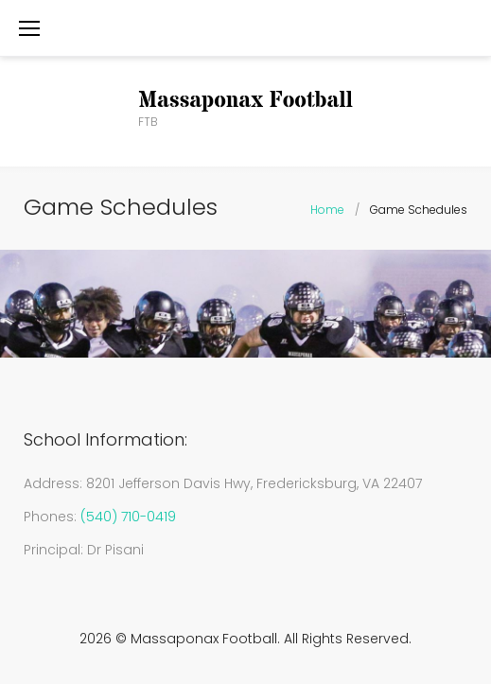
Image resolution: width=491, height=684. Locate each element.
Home (327, 210)
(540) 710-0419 (128, 516)
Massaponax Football (245, 100)
